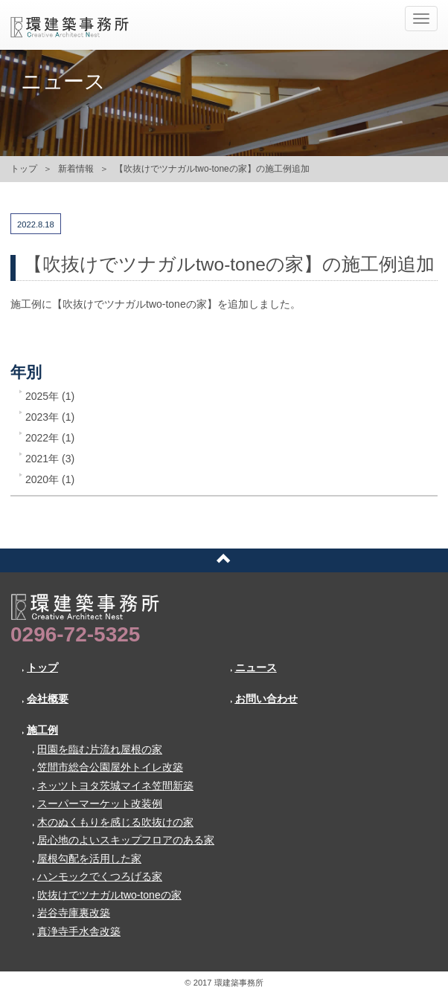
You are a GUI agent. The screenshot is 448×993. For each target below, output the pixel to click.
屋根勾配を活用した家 (86, 858)
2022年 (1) (49, 438)
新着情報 (76, 169)
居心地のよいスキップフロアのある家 (123, 840)
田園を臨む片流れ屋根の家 (97, 749)
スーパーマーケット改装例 (97, 803)
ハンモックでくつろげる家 (97, 876)
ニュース (253, 667)
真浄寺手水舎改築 (76, 931)
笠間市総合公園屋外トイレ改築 (107, 767)
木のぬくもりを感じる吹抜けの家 (112, 822)
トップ (23, 169)
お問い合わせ (264, 699)
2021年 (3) (49, 459)
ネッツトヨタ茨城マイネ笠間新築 (112, 786)
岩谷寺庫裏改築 (71, 913)
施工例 (40, 730)
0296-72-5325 (75, 634)
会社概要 (45, 699)
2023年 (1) (49, 417)
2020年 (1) (49, 479)
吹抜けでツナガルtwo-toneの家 (107, 895)
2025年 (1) (49, 396)
